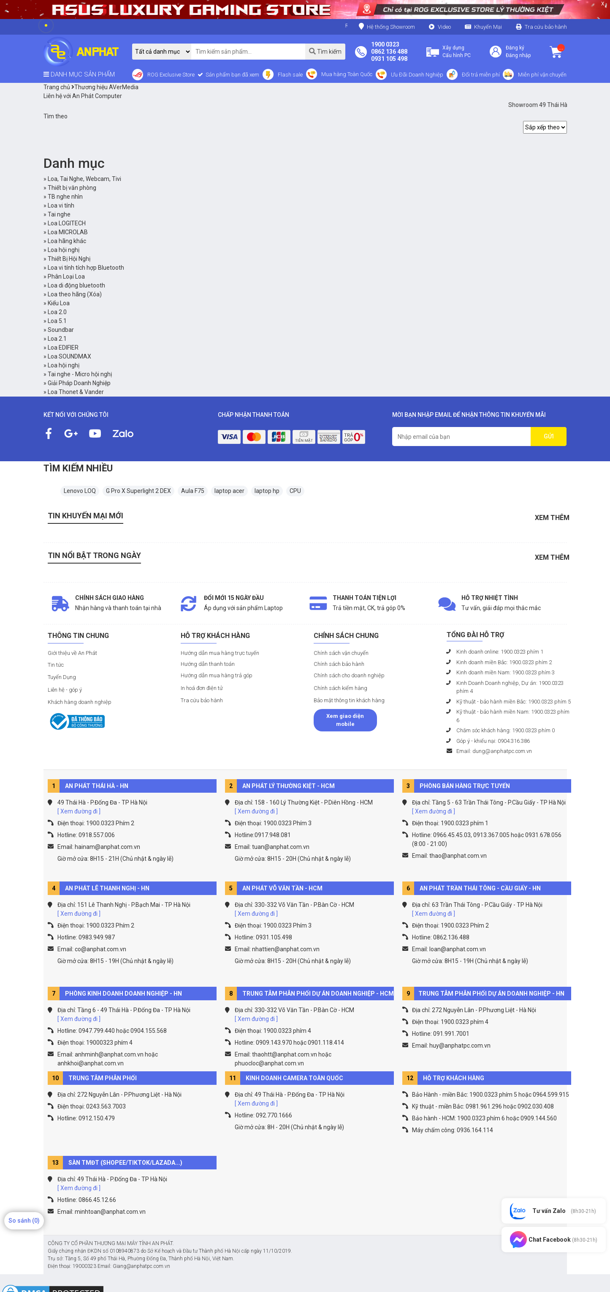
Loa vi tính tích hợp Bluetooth (86, 267)
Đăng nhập (518, 55)
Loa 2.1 (57, 338)
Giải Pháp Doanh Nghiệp (79, 383)
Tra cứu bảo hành (546, 27)
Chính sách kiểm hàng (340, 688)
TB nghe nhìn (65, 196)
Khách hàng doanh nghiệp (79, 702)
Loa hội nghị (63, 249)
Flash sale (290, 74)
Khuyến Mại (488, 27)
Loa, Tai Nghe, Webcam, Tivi (84, 178)
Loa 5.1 (57, 321)
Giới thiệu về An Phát (72, 653)
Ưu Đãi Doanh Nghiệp (417, 74)
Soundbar (61, 329)
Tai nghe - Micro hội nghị (80, 374)
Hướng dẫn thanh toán (208, 664)
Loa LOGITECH (67, 223)
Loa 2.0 (57, 312)
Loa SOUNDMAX (69, 356)
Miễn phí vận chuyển (542, 74)
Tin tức (56, 665)
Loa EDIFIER (63, 347)
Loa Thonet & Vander (76, 392)
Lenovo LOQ (80, 490)
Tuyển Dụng (62, 677)
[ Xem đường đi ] (78, 811)
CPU (295, 490)
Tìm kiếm (325, 51)
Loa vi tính (61, 205)
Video (444, 27)
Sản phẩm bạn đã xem (231, 74)
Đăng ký (515, 48)
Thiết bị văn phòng (72, 187)
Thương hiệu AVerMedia (104, 87)
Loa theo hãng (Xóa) (75, 294)
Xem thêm (552, 518)
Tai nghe (59, 214)
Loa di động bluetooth (76, 285)
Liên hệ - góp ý (65, 690)
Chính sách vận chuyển (341, 653)
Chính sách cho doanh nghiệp (349, 675)
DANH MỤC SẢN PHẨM (79, 74)
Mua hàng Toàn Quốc (346, 74)
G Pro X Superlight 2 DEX (138, 490)
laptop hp (267, 490)
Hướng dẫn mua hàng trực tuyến (220, 653)
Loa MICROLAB (68, 232)
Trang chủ (56, 87)
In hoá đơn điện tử (202, 688)
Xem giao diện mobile (345, 720)
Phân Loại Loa (66, 276)
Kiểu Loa (59, 303)
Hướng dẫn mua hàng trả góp (216, 675)
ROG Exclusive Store (171, 74)
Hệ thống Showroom (387, 26)
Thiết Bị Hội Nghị (69, 258)
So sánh (24, 1220)
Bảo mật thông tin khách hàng (349, 700)
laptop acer (229, 490)
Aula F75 (192, 490)
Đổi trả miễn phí (481, 74)
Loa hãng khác (67, 241)
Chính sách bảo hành (339, 664)
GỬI (549, 436)
